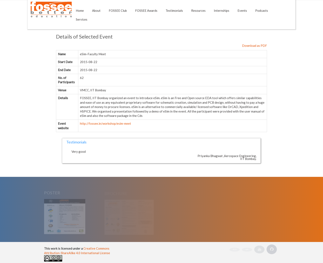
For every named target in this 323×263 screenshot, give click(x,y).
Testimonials (174, 10)
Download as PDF (254, 45)
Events (242, 10)
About (96, 10)
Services (81, 19)
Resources (198, 10)
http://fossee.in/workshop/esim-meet (105, 123)
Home (80, 10)
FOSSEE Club (118, 10)
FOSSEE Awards (146, 10)
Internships (221, 10)
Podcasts (261, 10)
